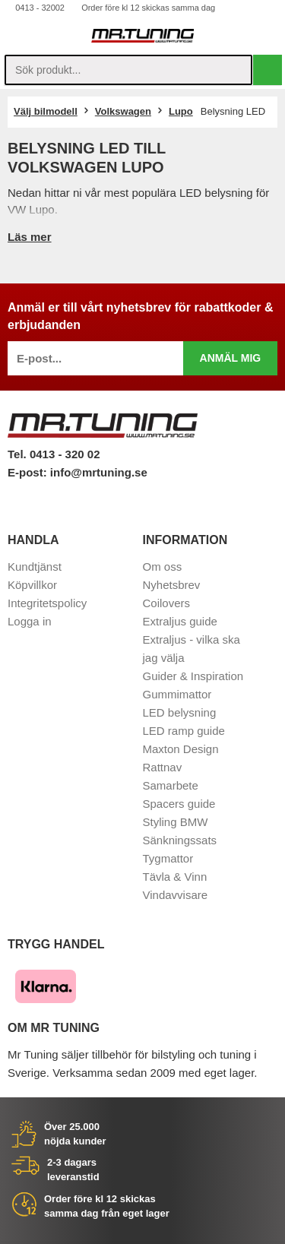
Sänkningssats (180, 840)
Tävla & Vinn (175, 876)
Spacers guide (179, 803)
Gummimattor (177, 694)
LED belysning (180, 712)
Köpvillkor (32, 584)
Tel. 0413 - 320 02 (54, 454)
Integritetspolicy (47, 603)
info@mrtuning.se (98, 472)
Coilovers (167, 603)
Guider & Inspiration (193, 675)
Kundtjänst (35, 566)
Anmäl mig (230, 358)
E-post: (29, 472)
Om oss (162, 566)
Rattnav (162, 767)
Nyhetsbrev (172, 584)
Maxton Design (181, 748)
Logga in (30, 621)
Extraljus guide (180, 621)
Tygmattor (168, 858)
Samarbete (170, 785)
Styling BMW (175, 821)
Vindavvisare (175, 894)
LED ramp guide (184, 730)
